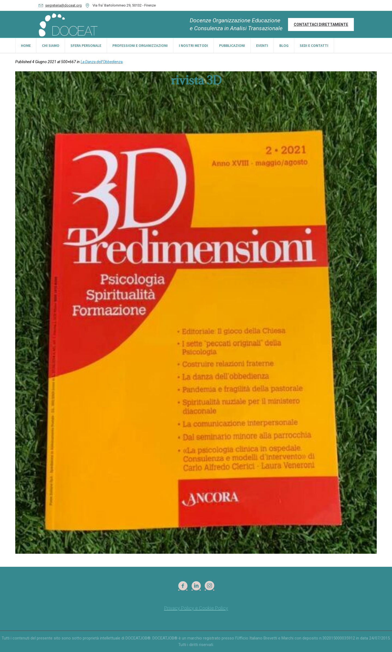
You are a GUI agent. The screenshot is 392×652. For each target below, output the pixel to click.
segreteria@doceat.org (63, 5)
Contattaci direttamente (321, 24)
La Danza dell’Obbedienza (101, 62)
